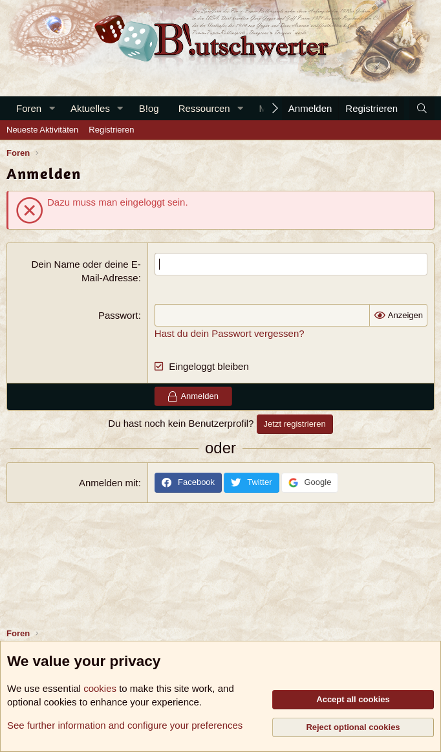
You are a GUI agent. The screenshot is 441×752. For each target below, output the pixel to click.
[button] (52, 108)
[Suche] (422, 108)
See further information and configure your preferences (124, 725)
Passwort (118, 315)
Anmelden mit (108, 482)
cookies (99, 688)
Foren (28, 108)
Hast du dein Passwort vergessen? (230, 333)
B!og (149, 108)
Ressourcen (204, 108)
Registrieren (111, 129)
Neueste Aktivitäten (42, 129)
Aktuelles (90, 108)
